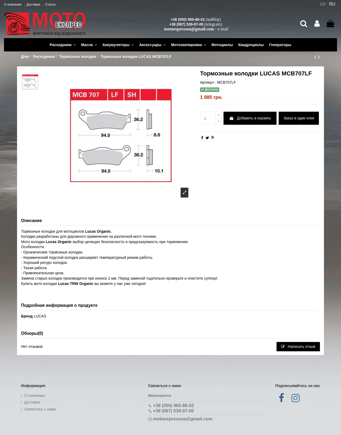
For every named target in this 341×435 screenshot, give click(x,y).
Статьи (50, 4)
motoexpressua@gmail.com (189, 29)
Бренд (27, 316)
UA (323, 4)
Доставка (34, 4)
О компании (13, 4)
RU (332, 4)
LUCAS (40, 316)
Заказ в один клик (298, 118)
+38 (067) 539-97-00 (186, 24)
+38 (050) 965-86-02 (187, 19)
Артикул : (208, 82)
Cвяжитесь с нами (40, 409)
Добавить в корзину (250, 118)
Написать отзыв (298, 346)
